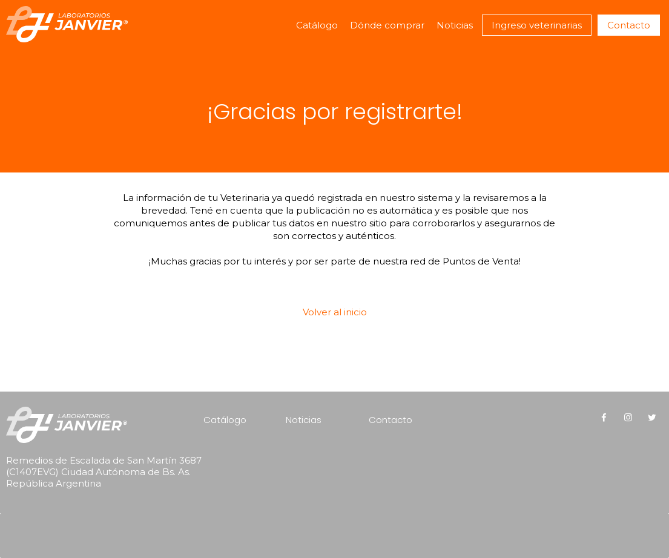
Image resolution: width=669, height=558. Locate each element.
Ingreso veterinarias (537, 25)
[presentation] (83, 519)
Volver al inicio (335, 312)
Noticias (455, 25)
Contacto (628, 25)
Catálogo (317, 25)
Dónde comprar (387, 25)
